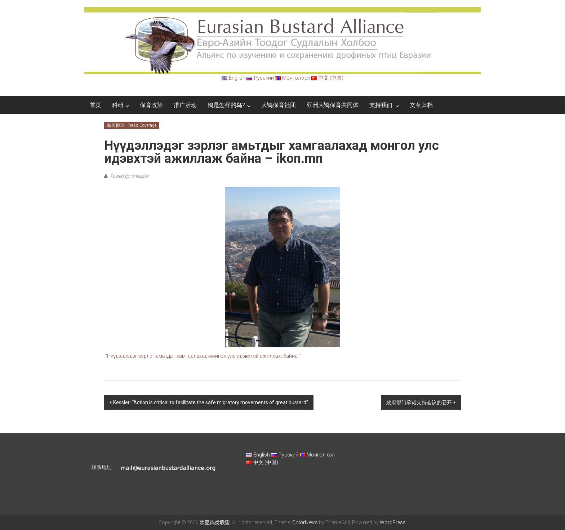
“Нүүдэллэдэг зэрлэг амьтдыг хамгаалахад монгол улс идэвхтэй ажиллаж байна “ (203, 356)
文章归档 (421, 105)
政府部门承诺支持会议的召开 (419, 402)
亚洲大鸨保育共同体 (333, 105)
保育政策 (151, 105)
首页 (95, 105)
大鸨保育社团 (278, 105)
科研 (118, 105)
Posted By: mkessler (129, 176)
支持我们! (381, 105)
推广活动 (185, 105)
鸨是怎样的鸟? (226, 105)
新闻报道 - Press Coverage (131, 125)
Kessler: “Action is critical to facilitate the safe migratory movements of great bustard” (210, 402)
